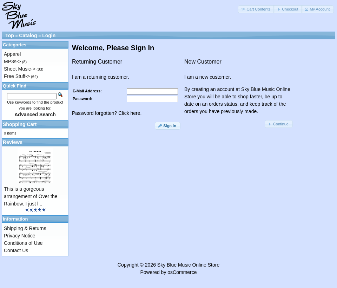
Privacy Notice (19, 235)
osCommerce (182, 272)
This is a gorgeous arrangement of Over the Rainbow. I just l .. (31, 196)
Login (48, 35)
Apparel (12, 54)
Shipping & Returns (25, 228)
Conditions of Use (23, 243)
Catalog (28, 35)
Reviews (12, 142)
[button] (256, 9)
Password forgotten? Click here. (106, 113)
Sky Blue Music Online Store (188, 265)
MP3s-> (12, 61)
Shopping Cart (20, 124)
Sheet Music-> (19, 69)
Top (9, 35)
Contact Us (16, 250)
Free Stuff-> (17, 76)
